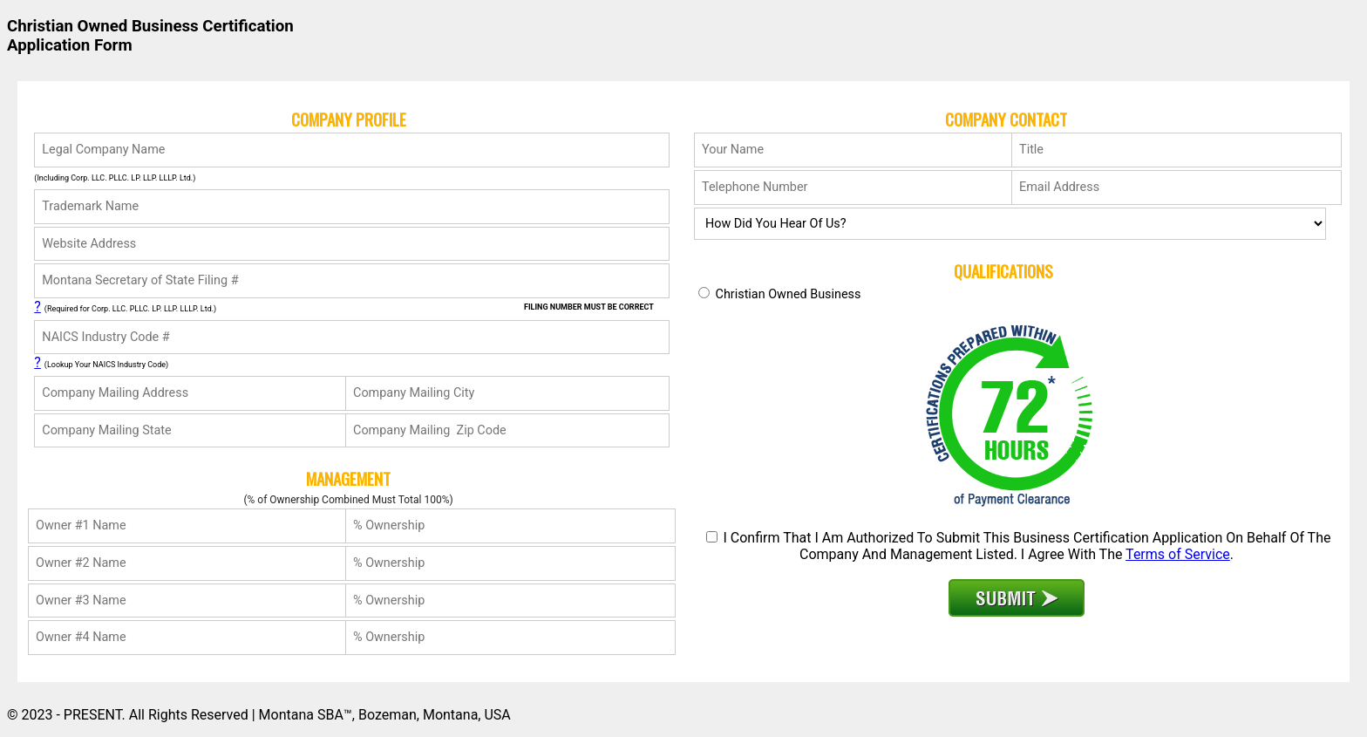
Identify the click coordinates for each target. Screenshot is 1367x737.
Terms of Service (1178, 554)
